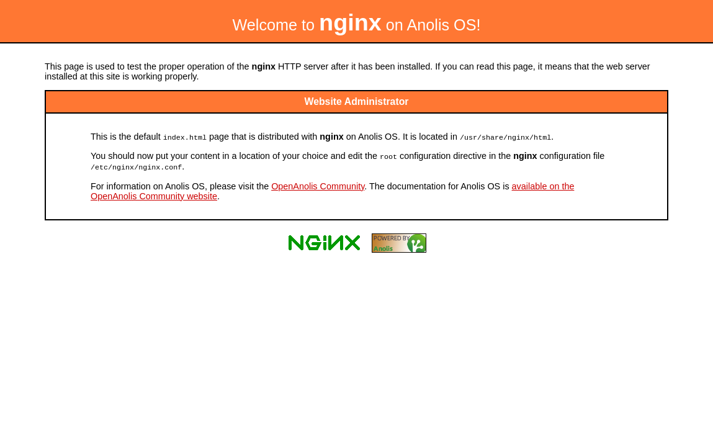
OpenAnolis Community (317, 184)
